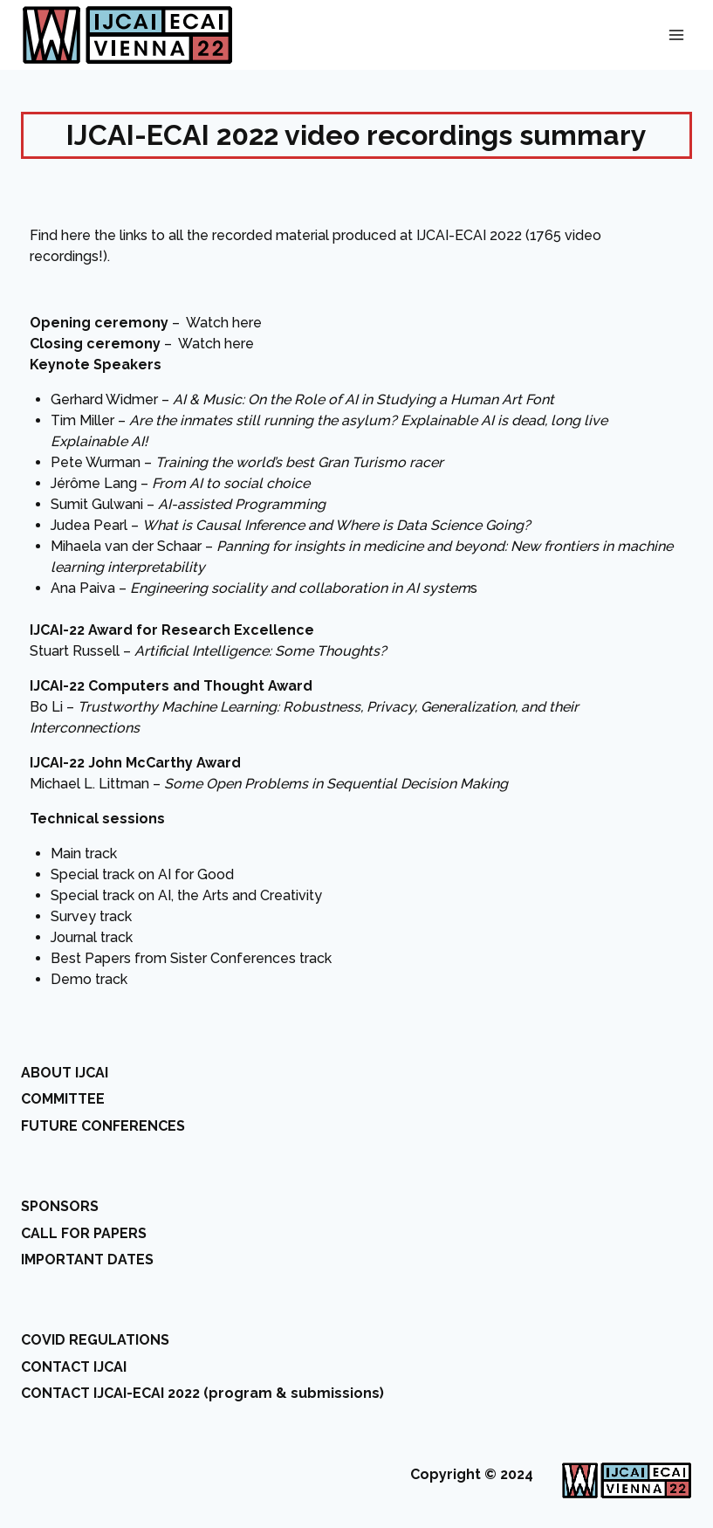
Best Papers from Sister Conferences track (191, 958)
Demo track (89, 979)
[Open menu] (676, 34)
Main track (84, 853)
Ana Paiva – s (264, 588)
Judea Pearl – (291, 525)
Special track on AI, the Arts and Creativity (186, 895)
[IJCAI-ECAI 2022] (127, 34)
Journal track (92, 937)
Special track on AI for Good (142, 874)
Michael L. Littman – (269, 783)
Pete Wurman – (247, 462)
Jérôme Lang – (180, 483)
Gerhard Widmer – (302, 399)
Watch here (224, 322)
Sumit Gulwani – (188, 504)
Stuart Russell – (208, 651)
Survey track (91, 916)
